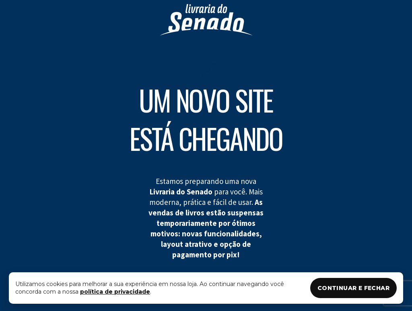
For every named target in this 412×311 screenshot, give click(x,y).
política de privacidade (115, 291)
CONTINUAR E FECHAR (353, 288)
